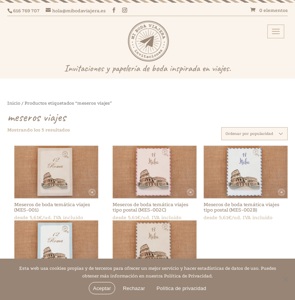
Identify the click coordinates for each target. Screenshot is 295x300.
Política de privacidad (181, 288)
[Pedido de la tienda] (254, 133)
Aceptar (102, 288)
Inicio (13, 103)
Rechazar (134, 288)
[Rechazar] (285, 279)
